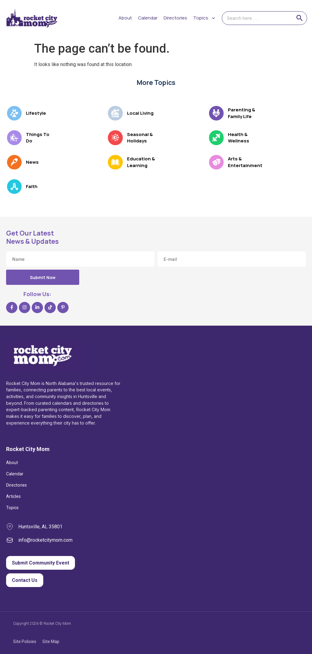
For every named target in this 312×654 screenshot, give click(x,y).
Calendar (148, 18)
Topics (12, 507)
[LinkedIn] (37, 307)
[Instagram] (24, 307)
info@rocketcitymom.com (45, 540)
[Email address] (232, 259)
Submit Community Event (40, 563)
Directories (175, 18)
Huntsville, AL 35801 (40, 527)
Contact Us (24, 580)
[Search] (299, 18)
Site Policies (24, 641)
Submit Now (42, 277)
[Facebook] (11, 307)
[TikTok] (50, 307)
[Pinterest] (63, 307)
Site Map (50, 641)
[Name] (80, 259)
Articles (13, 496)
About (125, 18)
